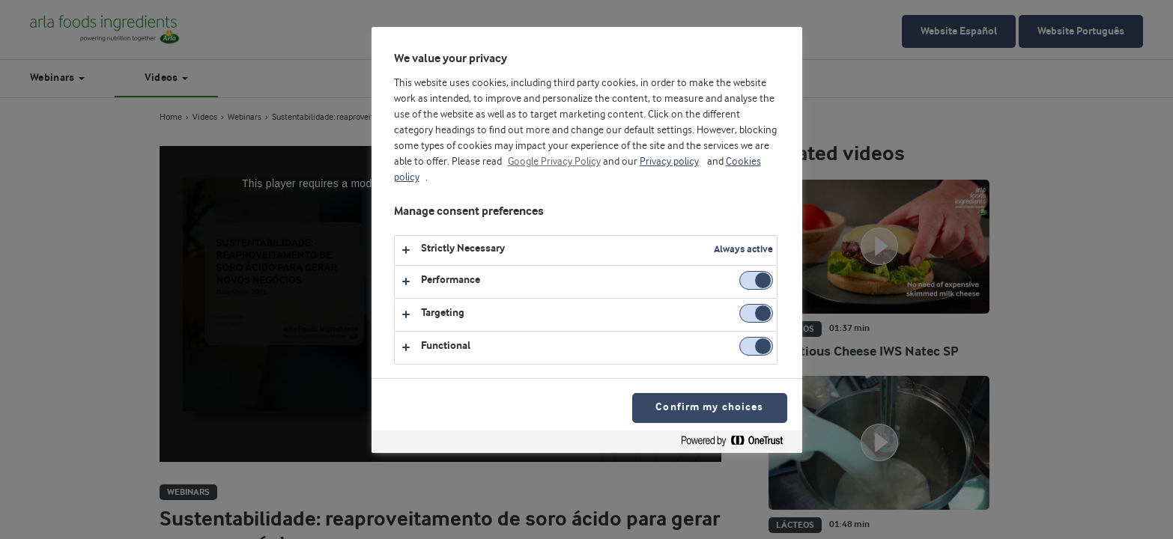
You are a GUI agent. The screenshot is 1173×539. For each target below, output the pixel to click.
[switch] (756, 280)
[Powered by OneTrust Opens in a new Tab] (738, 443)
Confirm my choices (709, 407)
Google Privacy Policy (554, 161)
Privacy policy (669, 161)
